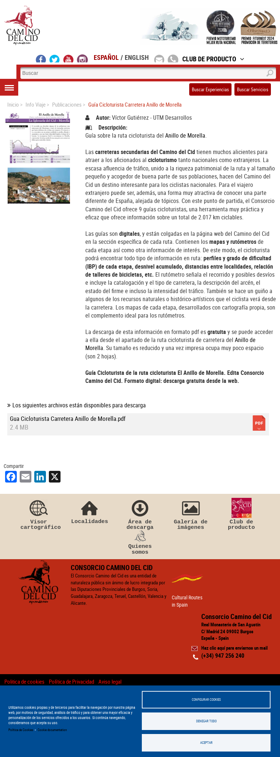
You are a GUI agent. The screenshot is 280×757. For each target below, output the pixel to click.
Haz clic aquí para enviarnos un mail (234, 648)
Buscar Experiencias (210, 89)
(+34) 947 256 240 (222, 656)
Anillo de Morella (185, 135)
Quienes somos (140, 542)
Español (106, 57)
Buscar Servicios (252, 89)
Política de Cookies (20, 730)
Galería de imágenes (190, 514)
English (137, 57)
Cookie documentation (52, 730)
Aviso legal (109, 681)
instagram (82, 58)
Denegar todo (206, 721)
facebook (41, 58)
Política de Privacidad (71, 681)
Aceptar (206, 743)
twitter (54, 58)
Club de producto (241, 514)
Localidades (89, 511)
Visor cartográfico (38, 514)
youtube (68, 58)
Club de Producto (213, 58)
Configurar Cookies (206, 700)
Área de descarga (140, 514)
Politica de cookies (24, 681)
